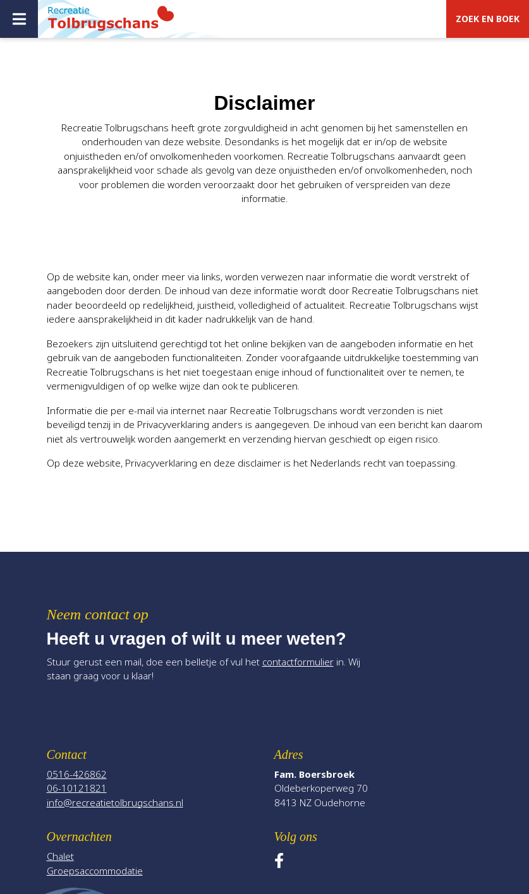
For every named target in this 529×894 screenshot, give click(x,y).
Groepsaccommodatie (95, 870)
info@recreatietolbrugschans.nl (115, 802)
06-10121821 (77, 788)
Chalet (60, 856)
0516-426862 (77, 774)
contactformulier (298, 661)
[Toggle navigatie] (19, 19)
